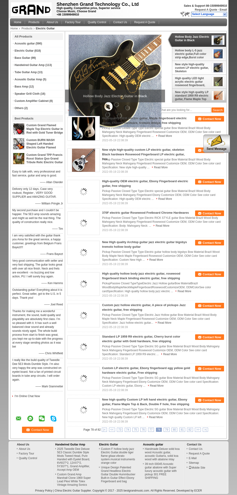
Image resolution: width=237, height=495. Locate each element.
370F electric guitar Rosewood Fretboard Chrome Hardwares (145, 212)
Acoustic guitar (25, 43)
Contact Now (212, 119)
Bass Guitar (22, 58)
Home (17, 22)
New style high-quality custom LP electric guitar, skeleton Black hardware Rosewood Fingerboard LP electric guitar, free (143, 154)
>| (205, 429)
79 (166, 429)
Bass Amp (21, 86)
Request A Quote (206, 9)
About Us (52, 22)
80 (174, 429)
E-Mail (192, 458)
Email (223, 9)
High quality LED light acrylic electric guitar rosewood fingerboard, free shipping (190, 82)
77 (151, 429)
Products (33, 22)
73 (119, 429)
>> (198, 429)
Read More (165, 136)
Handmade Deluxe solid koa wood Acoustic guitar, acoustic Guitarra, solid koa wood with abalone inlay (162, 454)
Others (19, 108)
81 (182, 429)
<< (112, 429)
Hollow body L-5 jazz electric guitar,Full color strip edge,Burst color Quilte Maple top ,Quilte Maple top (190, 54)
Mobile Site (197, 467)
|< (104, 429)
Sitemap (194, 462)
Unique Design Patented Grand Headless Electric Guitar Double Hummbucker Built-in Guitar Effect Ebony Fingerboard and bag (118, 474)
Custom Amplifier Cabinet (32, 101)
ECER (198, 490)
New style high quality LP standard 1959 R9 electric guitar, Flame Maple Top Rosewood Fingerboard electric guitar (192, 96)
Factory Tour (73, 22)
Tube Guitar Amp (26, 72)
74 (127, 429)
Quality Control (97, 22)
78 (158, 429)
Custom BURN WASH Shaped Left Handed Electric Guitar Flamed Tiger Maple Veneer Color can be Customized (43, 147)
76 (143, 429)
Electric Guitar (24, 50)
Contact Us (120, 22)
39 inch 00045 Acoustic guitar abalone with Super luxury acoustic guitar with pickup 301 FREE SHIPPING (161, 470)
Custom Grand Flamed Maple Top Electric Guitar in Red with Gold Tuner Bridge (44, 129)
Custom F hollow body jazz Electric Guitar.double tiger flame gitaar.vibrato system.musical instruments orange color (118, 455)
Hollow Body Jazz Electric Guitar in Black (192, 38)
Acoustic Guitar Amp (28, 79)
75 (135, 429)
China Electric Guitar (67, 490)
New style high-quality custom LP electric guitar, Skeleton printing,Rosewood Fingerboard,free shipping (192, 68)
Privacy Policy (44, 490)
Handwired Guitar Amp (30, 65)
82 (189, 429)
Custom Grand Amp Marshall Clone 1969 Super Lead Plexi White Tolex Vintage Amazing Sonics (74, 479)
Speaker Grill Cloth (27, 93)
